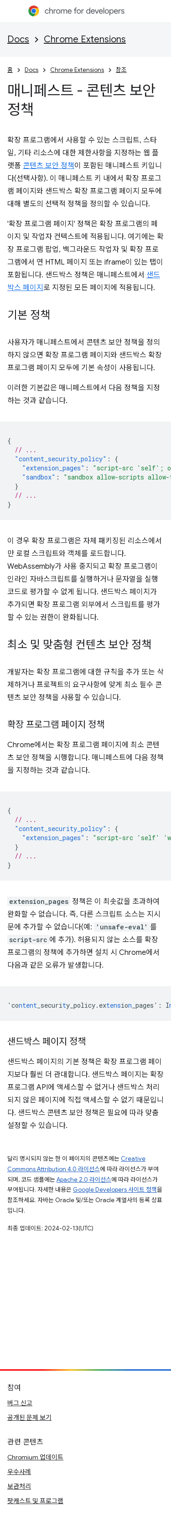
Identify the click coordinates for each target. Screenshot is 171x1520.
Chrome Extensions (85, 39)
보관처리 (19, 1486)
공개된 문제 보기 (29, 1417)
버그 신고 (19, 1403)
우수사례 (19, 1472)
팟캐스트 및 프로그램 (35, 1501)
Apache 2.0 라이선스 (84, 1179)
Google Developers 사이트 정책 (115, 1190)
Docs (18, 39)
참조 (121, 70)
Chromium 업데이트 (35, 1457)
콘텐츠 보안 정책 (48, 165)
